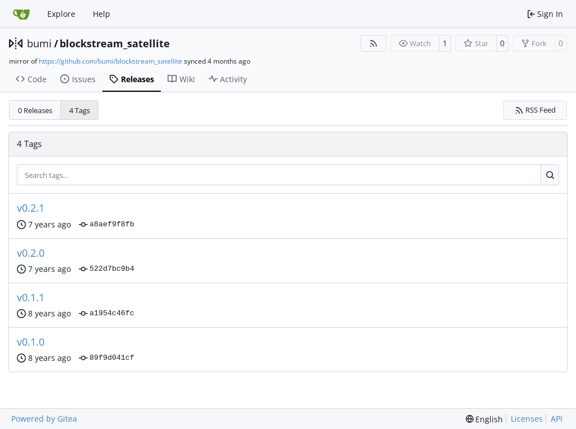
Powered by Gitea (44, 418)
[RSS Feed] (373, 43)
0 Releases (35, 110)
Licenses (527, 418)
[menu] (484, 419)
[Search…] (550, 175)
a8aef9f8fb (106, 224)
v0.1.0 (30, 341)
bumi (39, 43)
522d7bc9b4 (106, 269)
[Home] (21, 14)
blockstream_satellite (115, 43)
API (556, 418)
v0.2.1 (30, 207)
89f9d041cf (106, 358)
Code (31, 79)
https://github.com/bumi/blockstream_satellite (110, 61)
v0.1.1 (30, 297)
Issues (78, 79)
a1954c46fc (106, 313)
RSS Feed (535, 110)
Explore (61, 13)
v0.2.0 (30, 253)
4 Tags (79, 110)
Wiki (181, 79)
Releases (131, 79)
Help (101, 13)
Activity (228, 79)
